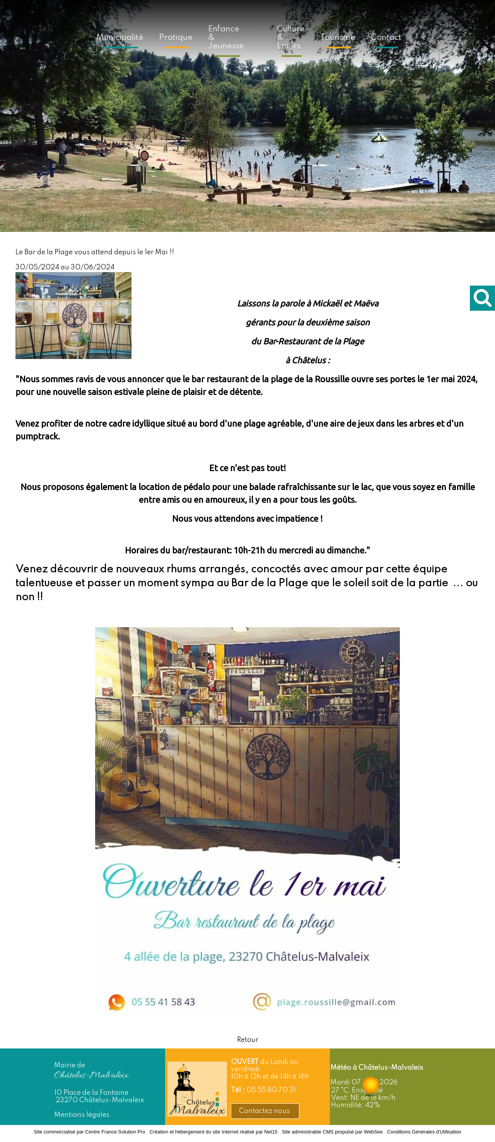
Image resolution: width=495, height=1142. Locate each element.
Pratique (176, 38)
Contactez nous (265, 1111)
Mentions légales (81, 1114)
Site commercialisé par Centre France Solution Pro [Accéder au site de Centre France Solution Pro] (89, 1132)
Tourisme (337, 38)
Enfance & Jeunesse (226, 37)
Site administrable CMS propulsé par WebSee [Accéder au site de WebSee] (332, 1132)
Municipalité (119, 38)
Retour (247, 1039)
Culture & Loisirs (291, 37)
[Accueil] (260, 36)
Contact (386, 38)
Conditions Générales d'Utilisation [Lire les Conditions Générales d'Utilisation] (424, 1132)
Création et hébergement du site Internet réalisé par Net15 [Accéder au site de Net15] (214, 1132)
